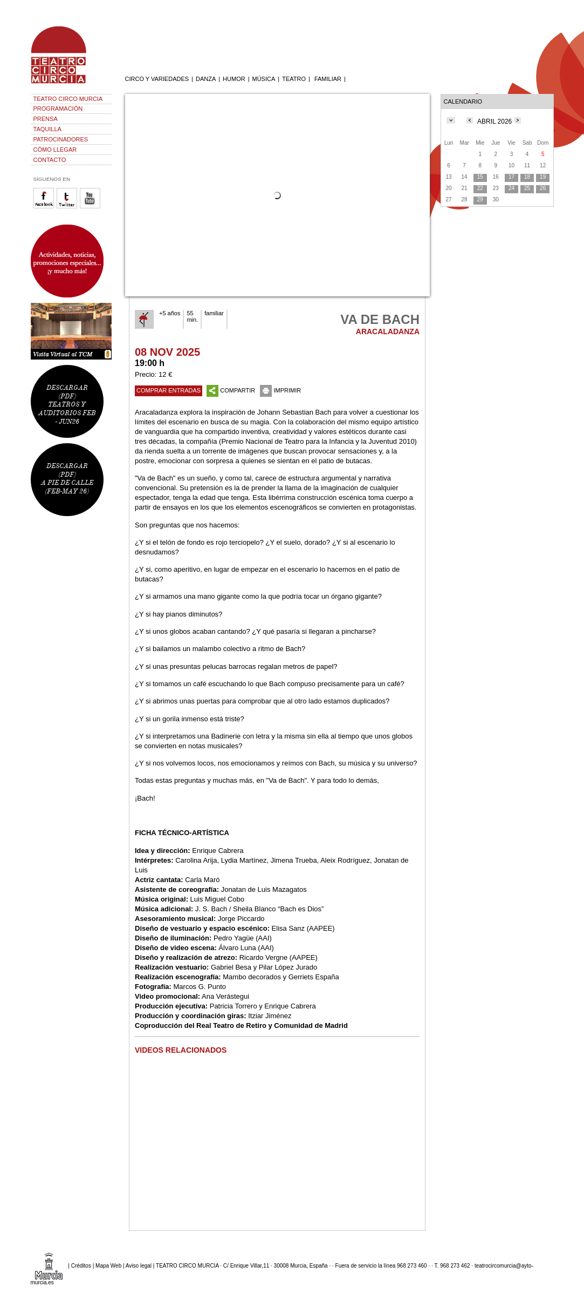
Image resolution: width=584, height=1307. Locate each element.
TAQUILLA (47, 129)
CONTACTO (49, 160)
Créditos (81, 1265)
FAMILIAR (327, 79)
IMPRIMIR (280, 390)
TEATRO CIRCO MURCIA (68, 99)
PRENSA (45, 119)
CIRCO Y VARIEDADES (157, 79)
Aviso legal (139, 1265)
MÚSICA (264, 79)
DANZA (206, 79)
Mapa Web (108, 1265)
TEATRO (294, 79)
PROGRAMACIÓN (58, 108)
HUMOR (234, 79)
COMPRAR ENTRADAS (168, 390)
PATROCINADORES (60, 139)
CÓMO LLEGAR (55, 149)
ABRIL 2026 (494, 121)
